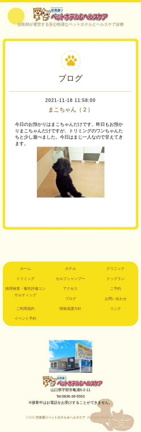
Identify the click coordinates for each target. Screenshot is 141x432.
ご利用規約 (25, 308)
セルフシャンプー (70, 279)
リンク (115, 308)
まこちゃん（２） (70, 109)
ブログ (70, 299)
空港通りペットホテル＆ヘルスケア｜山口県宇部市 (70, 14)
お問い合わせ (116, 299)
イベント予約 (25, 318)
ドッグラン (115, 279)
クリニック (115, 268)
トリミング (25, 279)
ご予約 (115, 288)
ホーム (25, 268)
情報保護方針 (70, 308)
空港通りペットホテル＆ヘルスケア (71, 381)
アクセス (70, 288)
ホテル (70, 268)
